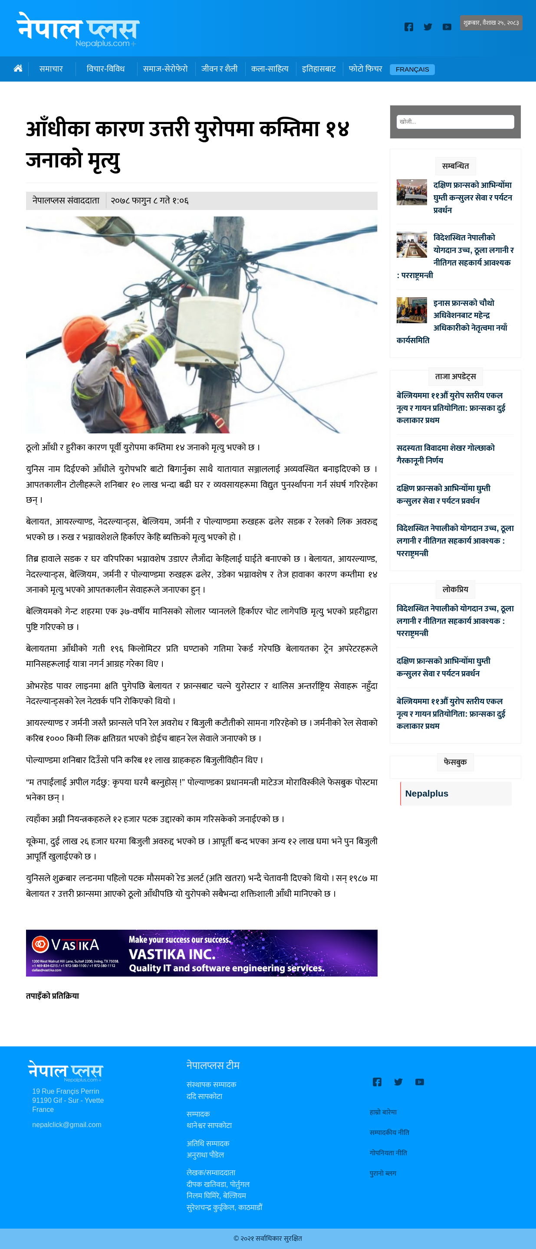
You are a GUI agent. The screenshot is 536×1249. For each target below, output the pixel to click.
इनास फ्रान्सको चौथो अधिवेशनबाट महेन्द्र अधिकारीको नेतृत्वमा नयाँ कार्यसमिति (452, 321)
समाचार (51, 69)
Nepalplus (426, 793)
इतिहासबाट (318, 69)
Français (412, 69)
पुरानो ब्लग (383, 1174)
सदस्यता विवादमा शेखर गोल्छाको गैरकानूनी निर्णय (446, 454)
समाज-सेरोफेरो (165, 69)
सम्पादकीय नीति (389, 1133)
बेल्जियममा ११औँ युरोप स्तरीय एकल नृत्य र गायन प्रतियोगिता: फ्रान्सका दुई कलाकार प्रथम (451, 408)
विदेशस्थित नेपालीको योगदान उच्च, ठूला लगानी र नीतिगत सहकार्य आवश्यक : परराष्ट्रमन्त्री (455, 256)
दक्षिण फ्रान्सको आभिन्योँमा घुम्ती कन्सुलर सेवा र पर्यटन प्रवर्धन (473, 197)
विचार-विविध (106, 69)
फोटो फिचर (365, 69)
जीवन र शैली (219, 69)
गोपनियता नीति (388, 1153)
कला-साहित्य (270, 69)
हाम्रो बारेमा (383, 1112)
